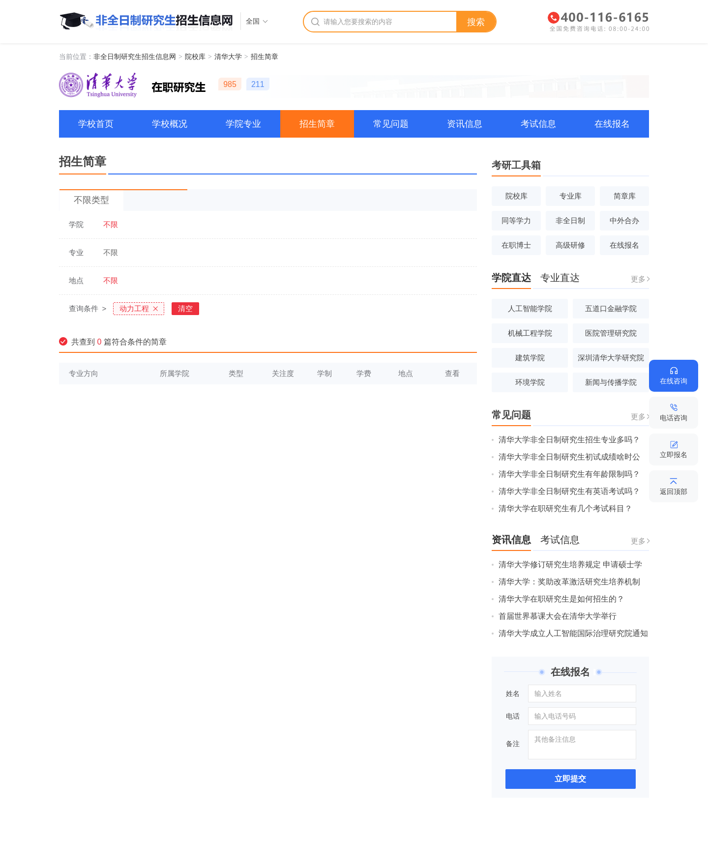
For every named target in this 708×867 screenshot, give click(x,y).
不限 (110, 224)
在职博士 (516, 245)
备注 (513, 744)
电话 (513, 716)
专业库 (571, 196)
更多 (638, 279)
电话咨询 (673, 418)
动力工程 (134, 308)
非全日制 (570, 220)
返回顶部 (673, 491)
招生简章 (264, 56)
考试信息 (538, 124)
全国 (253, 21)
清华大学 (228, 56)
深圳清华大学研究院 (611, 357)
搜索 (476, 22)
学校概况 (169, 124)
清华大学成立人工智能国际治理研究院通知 (573, 633)
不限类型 (91, 200)
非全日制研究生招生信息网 (134, 56)
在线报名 (612, 124)
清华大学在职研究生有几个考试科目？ (565, 508)
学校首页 (96, 124)
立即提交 (570, 779)
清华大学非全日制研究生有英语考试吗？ (569, 491)
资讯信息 (464, 124)
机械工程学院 (530, 333)
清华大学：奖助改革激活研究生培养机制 (569, 582)
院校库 (195, 56)
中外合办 (624, 220)
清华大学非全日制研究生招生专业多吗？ (569, 439)
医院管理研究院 (611, 333)
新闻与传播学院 (611, 382)
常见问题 (391, 124)
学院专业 (243, 124)
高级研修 (570, 245)
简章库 (625, 196)
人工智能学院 (530, 308)
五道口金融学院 (611, 308)
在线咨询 (673, 381)
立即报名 (673, 455)
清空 (185, 308)
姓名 (513, 693)
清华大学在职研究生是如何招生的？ (561, 599)
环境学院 (530, 382)
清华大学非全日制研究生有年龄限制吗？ (569, 474)
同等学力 (516, 220)
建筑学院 (530, 357)
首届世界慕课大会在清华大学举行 (558, 616)
